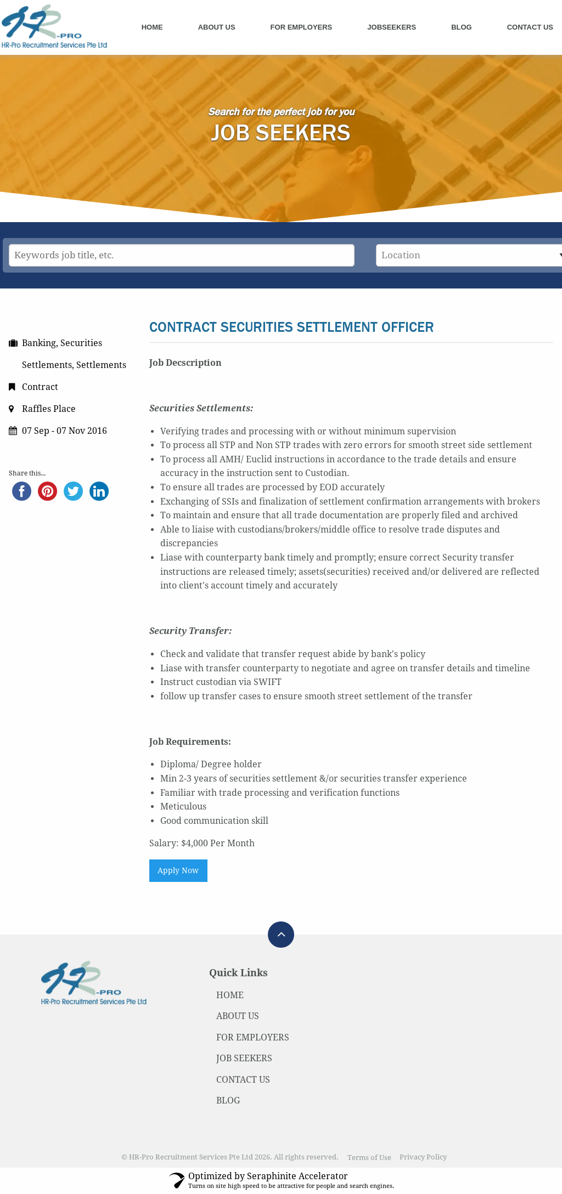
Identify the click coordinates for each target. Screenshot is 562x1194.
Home (152, 27)
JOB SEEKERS (244, 1058)
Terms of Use (369, 1157)
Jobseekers (391, 27)
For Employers (302, 27)
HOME (230, 995)
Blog (461, 27)
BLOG (228, 1100)
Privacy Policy (423, 1157)
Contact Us (530, 27)
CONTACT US (243, 1079)
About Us (216, 27)
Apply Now (178, 870)
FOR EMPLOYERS (252, 1037)
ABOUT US (237, 1016)
